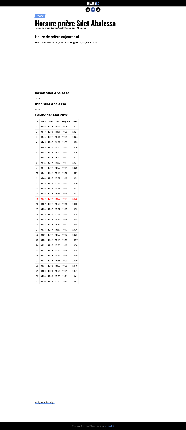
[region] (93, 67)
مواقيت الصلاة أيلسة (45, 402)
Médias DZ (109, 426)
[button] (37, 3)
